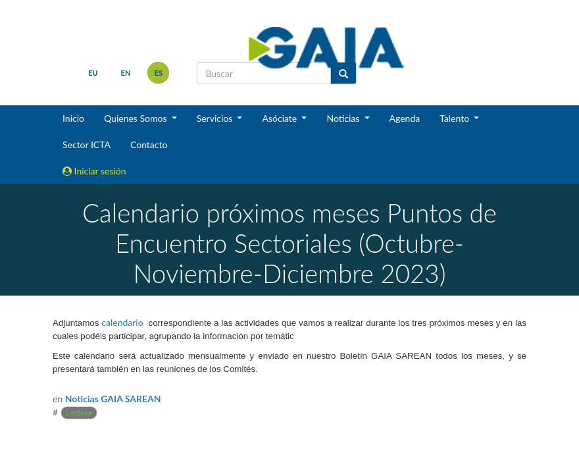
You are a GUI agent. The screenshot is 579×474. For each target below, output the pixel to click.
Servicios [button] (216, 118)
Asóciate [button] (280, 118)
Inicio (73, 118)
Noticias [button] (344, 118)
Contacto (148, 144)
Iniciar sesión (94, 170)
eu (93, 72)
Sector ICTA (87, 144)
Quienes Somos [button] (136, 118)
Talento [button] (456, 118)
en (126, 72)
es (159, 72)
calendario (122, 322)
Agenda (405, 118)
